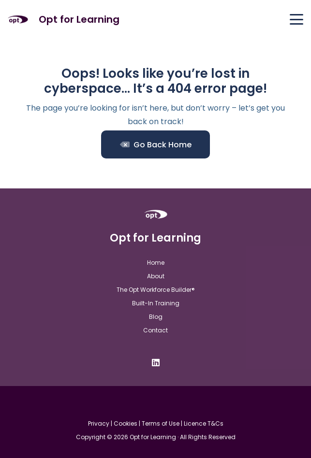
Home (155, 262)
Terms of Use (160, 423)
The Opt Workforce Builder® (156, 290)
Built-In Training (155, 303)
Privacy (98, 423)
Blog (156, 317)
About (155, 276)
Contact (155, 330)
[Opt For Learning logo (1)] (18, 20)
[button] (296, 19)
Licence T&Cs (203, 423)
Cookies (125, 423)
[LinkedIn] (156, 362)
